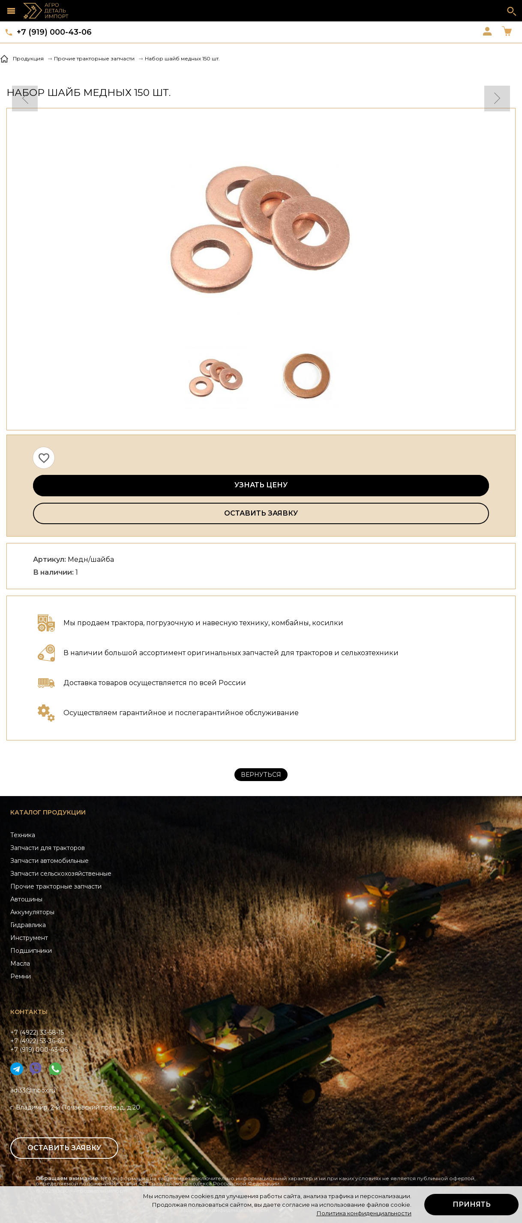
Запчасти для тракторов (47, 848)
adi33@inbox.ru (32, 1090)
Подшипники (31, 951)
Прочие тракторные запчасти (56, 886)
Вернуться (261, 775)
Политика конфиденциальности (363, 1213)
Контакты (29, 1012)
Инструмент (29, 938)
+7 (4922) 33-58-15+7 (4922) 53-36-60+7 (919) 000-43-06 (39, 1041)
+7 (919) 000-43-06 (54, 32)
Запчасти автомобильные (49, 861)
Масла (20, 963)
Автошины (26, 899)
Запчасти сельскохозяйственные (60, 873)
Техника (22, 835)
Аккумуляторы (32, 912)
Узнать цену (261, 485)
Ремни (20, 976)
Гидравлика (28, 925)
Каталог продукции (48, 812)
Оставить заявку (261, 513)
